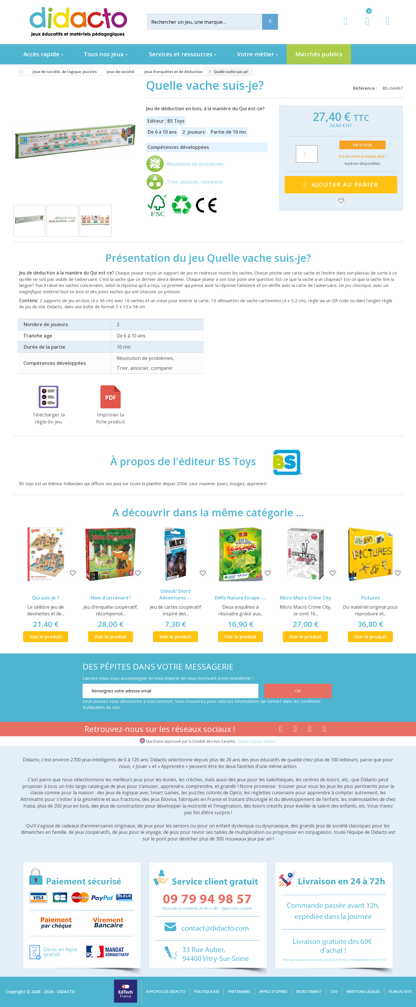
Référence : (366, 88)
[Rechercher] (209, 22)
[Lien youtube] (295, 730)
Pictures (370, 598)
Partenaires (239, 991)
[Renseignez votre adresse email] (170, 691)
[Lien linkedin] (324, 730)
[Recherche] (270, 22)
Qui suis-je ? (45, 598)
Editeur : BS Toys (166, 121)
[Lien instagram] (310, 730)
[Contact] (387, 26)
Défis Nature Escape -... (240, 598)
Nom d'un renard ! (111, 598)
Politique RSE (206, 991)
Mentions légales (363, 991)
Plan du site (400, 991)
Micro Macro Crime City (305, 598)
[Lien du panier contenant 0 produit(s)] (364, 26)
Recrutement (309, 991)
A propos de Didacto (165, 991)
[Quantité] (307, 153)
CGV (334, 991)
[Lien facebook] (280, 730)
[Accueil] (21, 71)
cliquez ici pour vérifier (256, 741)
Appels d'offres (273, 991)
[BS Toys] (282, 461)
